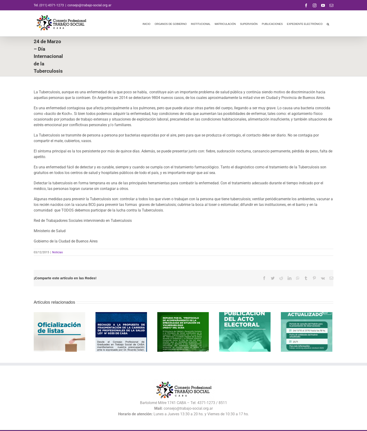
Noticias (57, 252)
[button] (328, 23)
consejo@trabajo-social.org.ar (89, 5)
